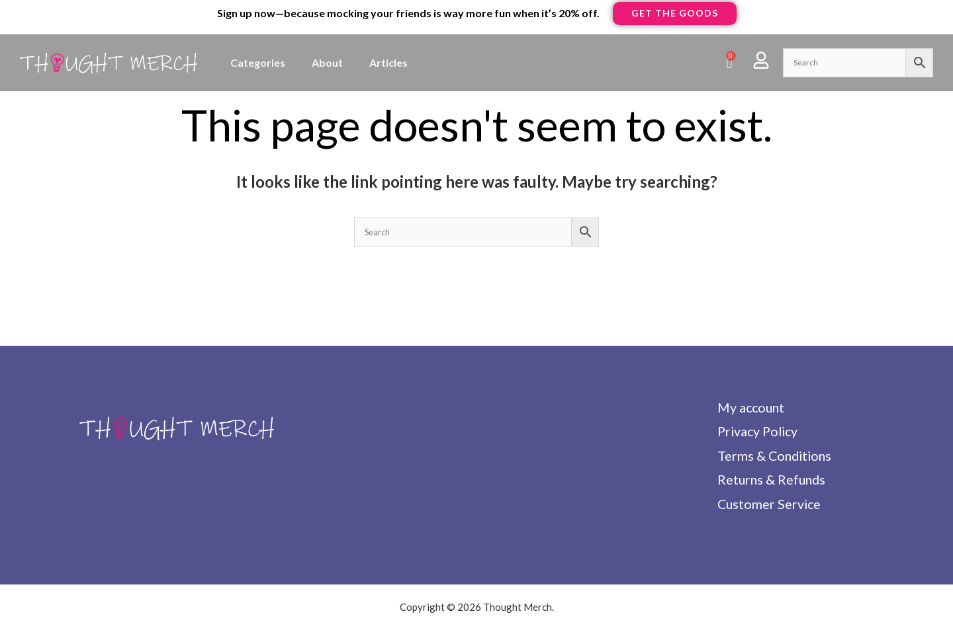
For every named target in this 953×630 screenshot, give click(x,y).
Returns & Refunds (771, 481)
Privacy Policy (757, 432)
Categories (257, 62)
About (327, 62)
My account (750, 408)
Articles (388, 62)
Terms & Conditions (774, 457)
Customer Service (768, 506)
